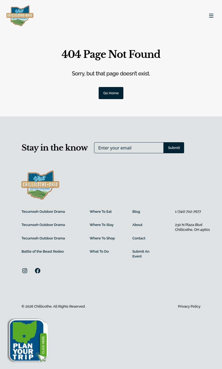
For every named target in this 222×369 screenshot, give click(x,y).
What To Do (99, 251)
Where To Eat (101, 212)
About (137, 225)
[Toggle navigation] (211, 15)
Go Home (111, 93)
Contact (138, 238)
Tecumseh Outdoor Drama (43, 212)
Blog (136, 212)
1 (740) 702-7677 (188, 212)
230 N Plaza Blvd (188, 225)
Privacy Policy (189, 306)
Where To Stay (102, 225)
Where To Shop (102, 238)
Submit (174, 148)
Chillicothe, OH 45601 (192, 230)
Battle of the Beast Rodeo (43, 251)
